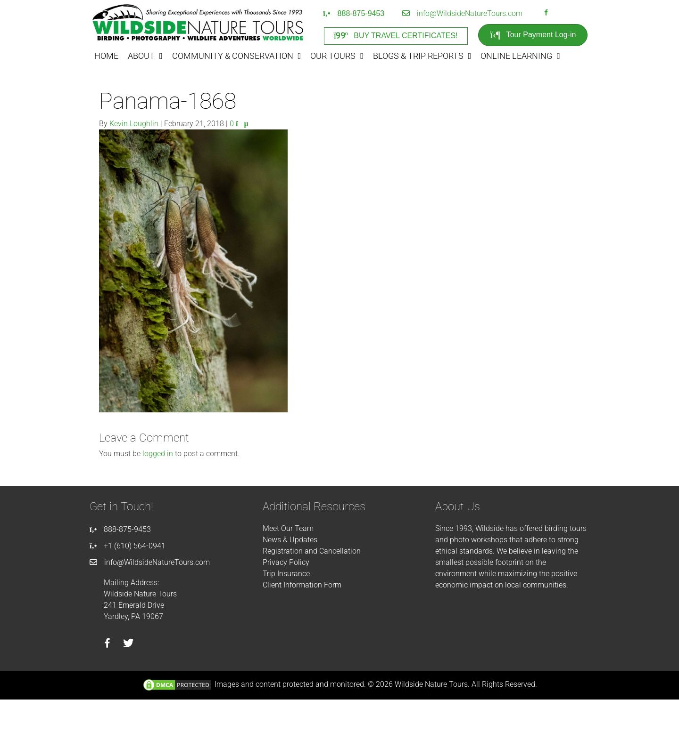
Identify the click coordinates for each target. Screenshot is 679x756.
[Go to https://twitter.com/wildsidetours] (128, 644)
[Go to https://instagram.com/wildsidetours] (558, 13)
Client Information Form (302, 584)
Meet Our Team (288, 528)
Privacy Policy (286, 562)
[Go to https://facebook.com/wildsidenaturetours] (546, 13)
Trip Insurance (286, 573)
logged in (157, 453)
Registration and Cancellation (312, 551)
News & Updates (290, 539)
